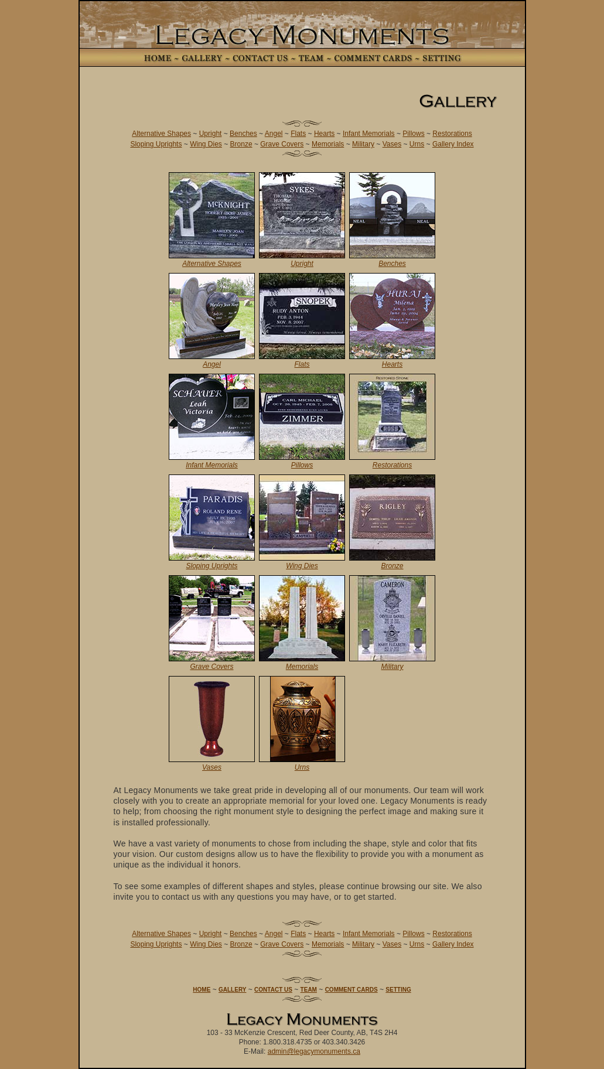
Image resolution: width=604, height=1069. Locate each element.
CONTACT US (273, 989)
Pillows (413, 133)
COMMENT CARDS (351, 989)
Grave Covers (281, 144)
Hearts (324, 133)
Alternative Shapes (161, 133)
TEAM (309, 989)
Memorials (328, 144)
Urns (417, 144)
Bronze (241, 144)
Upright (210, 133)
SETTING (398, 989)
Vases (392, 144)
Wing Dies (206, 144)
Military (363, 144)
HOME (201, 989)
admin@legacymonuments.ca (314, 1051)
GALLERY (232, 989)
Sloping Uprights (156, 144)
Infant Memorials (369, 133)
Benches (243, 133)
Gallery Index (453, 144)
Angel (274, 133)
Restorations (452, 133)
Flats (298, 133)
